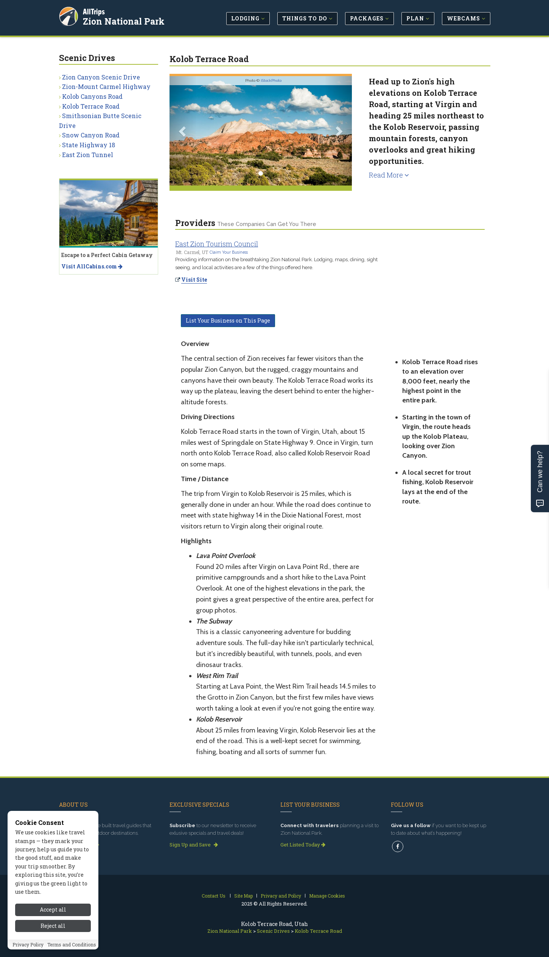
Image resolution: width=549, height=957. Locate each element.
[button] (183, 130)
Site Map (243, 896)
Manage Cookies (327, 896)
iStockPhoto (271, 80)
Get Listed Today (302, 844)
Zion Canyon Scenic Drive (101, 77)
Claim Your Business (229, 252)
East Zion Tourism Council (216, 243)
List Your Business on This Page (228, 320)
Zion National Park (125, 20)
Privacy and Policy (281, 896)
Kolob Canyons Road (92, 96)
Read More (389, 174)
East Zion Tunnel (87, 155)
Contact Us (214, 896)
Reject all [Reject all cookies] (52, 945)
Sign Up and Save (194, 844)
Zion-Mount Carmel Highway (106, 86)
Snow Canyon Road (91, 135)
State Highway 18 (88, 145)
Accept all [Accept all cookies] (53, 929)
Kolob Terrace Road (91, 106)
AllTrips (95, 10)
